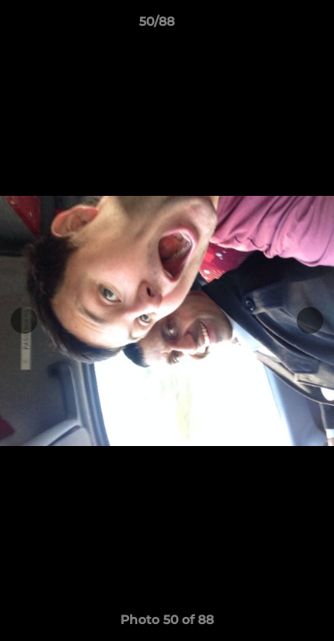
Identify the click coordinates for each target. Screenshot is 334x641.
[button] (270, 26)
